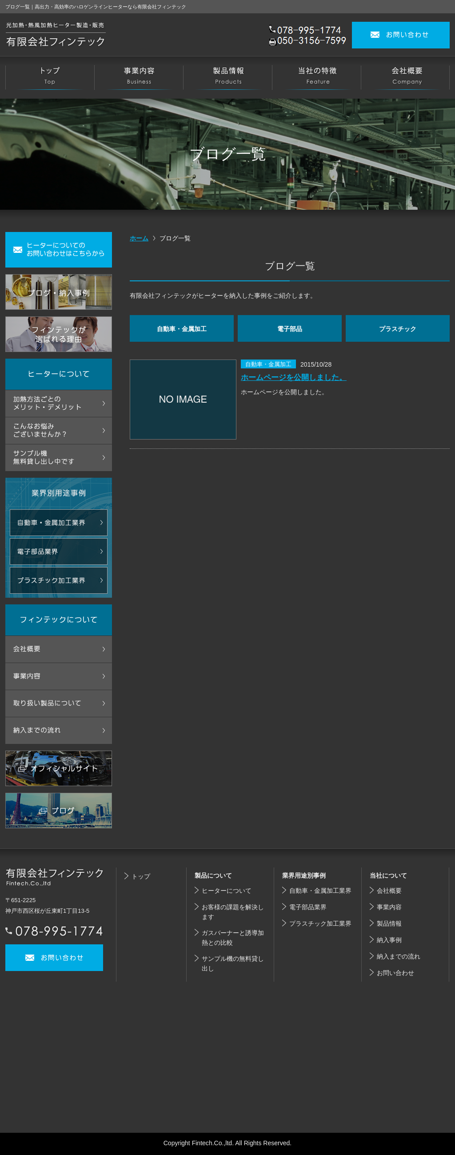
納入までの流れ (398, 956)
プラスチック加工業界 (320, 923)
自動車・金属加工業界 (320, 890)
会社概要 (389, 890)
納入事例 (389, 939)
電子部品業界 (308, 907)
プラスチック (397, 328)
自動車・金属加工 (182, 328)
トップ (141, 876)
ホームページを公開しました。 (294, 377)
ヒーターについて (226, 890)
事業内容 (389, 907)
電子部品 (289, 328)
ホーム (139, 238)
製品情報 (389, 923)
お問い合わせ (395, 972)
